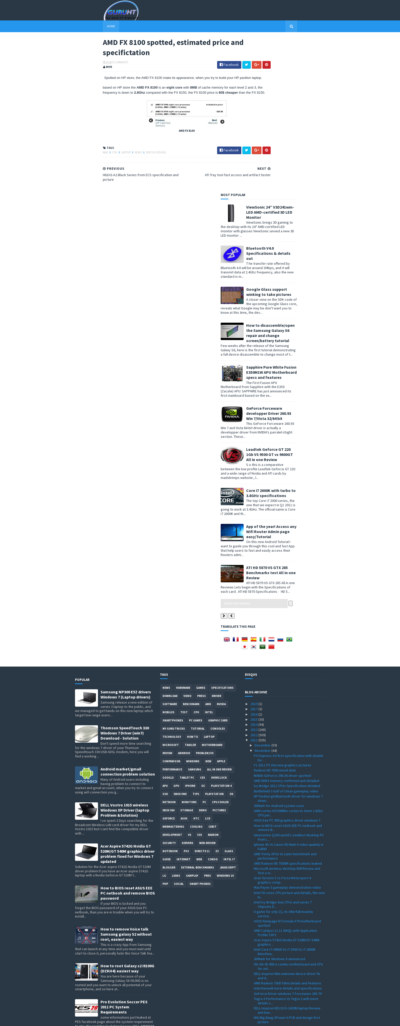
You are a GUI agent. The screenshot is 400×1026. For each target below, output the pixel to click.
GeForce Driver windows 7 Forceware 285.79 (288, 839)
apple (221, 607)
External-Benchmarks (197, 713)
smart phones (200, 729)
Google (168, 623)
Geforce (168, 664)
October (261, 936)
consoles (217, 574)
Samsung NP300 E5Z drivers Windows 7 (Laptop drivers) (126, 540)
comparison (171, 607)
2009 (254, 993)
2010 (254, 988)
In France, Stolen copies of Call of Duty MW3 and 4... (287, 874)
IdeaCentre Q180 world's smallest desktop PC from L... (289, 682)
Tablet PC (187, 623)
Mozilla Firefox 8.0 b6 (269, 882)
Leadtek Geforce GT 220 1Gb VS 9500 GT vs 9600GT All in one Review (297, 299)
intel (209, 558)
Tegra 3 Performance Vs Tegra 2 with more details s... (286, 846)
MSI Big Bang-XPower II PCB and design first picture (287, 865)
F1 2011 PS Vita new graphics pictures (282, 610)
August (260, 946)
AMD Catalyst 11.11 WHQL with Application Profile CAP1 (285, 778)
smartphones (172, 566)
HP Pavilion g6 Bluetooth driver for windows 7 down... (288, 643)
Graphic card (218, 566)
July (258, 952)
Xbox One (180, 639)
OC (203, 631)
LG (164, 721)
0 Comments (92, 65)
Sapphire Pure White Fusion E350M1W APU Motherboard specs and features (299, 217)
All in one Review (219, 615)
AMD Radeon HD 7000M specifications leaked (288, 709)
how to (192, 582)
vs (189, 680)
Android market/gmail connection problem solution (128, 617)
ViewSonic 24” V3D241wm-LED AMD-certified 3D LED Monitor (298, 57)
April (258, 967)
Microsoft (170, 590)
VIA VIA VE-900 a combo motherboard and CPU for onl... (288, 811)
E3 (217, 696)
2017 (254, 554)
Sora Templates (102, 1019)
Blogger (168, 713)
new (208, 607)
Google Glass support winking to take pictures (296, 137)
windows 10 (225, 721)
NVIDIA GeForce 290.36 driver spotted (282, 621)
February (262, 977)
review (167, 598)
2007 (254, 1003)
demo (203, 656)
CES (202, 623)
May (258, 962)
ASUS (184, 664)
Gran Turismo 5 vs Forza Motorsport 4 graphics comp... (282, 725)
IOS (199, 680)
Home (83, 26)
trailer (190, 590)
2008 (254, 998)
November (263, 596)
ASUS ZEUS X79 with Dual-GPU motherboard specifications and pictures (126, 893)
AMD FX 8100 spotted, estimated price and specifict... (286, 904)
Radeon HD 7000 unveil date (275, 615)
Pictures (219, 656)
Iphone (190, 631)
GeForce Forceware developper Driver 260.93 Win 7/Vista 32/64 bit (296, 258)
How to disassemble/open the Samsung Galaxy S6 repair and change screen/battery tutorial (298, 178)
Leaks (176, 721)
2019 (254, 549)
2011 (254, 585)
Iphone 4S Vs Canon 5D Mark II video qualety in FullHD (288, 692)
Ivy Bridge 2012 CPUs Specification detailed (287, 631)
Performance (172, 615)
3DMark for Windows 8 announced (279, 804)
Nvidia (221, 549)
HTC (196, 664)
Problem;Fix (205, 598)
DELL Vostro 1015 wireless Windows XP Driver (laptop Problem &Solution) (125, 655)
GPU (176, 631)
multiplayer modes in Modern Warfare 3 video (288, 921)
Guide (166, 705)
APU (165, 631)
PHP (165, 729)
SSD (165, 639)
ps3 (186, 696)
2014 (254, 570)
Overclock (219, 623)
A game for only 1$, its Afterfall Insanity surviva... (283, 759)
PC (204, 647)
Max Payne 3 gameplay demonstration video (287, 733)
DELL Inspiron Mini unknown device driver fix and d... (287, 821)
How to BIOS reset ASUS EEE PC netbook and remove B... (288, 673)
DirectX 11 (202, 696)
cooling (196, 672)
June (259, 957)
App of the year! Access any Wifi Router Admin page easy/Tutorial (299, 376)
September (264, 941)
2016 (254, 559)
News (111, 165)
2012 (254, 580)
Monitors (189, 647)
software (169, 549)
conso (213, 705)
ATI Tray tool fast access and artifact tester (287, 896)
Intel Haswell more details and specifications (288, 833)
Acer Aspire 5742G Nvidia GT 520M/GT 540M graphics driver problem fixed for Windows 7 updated (128, 699)
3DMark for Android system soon (279, 651)
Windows (192, 607)
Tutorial (198, 574)
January (261, 983)
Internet (184, 705)
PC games (195, 566)
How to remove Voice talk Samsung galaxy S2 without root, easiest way (126, 779)
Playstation (214, 639)
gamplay (192, 721)
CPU (87, 165)
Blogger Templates (130, 1019)
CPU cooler (220, 647)
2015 (254, 565)
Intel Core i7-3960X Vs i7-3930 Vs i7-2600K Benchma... (285, 797)
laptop (98, 165)
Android (184, 598)
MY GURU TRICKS (173, 574)
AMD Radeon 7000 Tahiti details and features (287, 828)
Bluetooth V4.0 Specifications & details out (296, 98)
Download (170, 541)
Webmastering (173, 672)
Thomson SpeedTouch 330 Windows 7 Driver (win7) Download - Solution (125, 578)
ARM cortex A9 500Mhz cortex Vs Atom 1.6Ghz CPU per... (288, 658)
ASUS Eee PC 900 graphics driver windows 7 (287, 665)
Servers (187, 688)
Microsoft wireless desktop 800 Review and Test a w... (287, 716)
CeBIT (212, 672)
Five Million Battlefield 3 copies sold (281, 926)
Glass (228, 696)
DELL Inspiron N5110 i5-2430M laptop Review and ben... (287, 855)
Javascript (228, 713)
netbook (169, 647)
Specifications (128, 165)
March (260, 972)
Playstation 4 (221, 631)
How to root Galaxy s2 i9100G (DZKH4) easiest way (127, 814)
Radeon (213, 680)
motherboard (212, 590)
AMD (78, 165)
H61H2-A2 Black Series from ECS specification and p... (288, 913)
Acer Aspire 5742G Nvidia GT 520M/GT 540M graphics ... (286, 787)
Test (184, 558)
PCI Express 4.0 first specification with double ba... (288, 603)
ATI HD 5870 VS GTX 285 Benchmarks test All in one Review (298, 418)
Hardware (183, 533)
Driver (216, 541)
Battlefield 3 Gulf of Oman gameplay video (286, 636)
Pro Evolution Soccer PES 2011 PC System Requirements (124, 852)
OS (231, 639)
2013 (254, 575)
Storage (186, 656)
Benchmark (191, 549)
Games (200, 533)
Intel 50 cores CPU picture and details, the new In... (289, 740)
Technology (171, 582)
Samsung (194, 615)
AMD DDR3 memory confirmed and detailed (286, 626)
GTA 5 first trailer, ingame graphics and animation (283, 889)
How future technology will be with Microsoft (287, 931)
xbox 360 (168, 656)
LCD (207, 664)
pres (207, 721)
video (187, 541)
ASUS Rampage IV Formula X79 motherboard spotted (287, 768)
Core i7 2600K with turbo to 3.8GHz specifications (298, 338)
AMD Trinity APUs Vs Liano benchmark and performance (285, 701)
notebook (170, 696)
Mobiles (168, 558)
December (263, 590)
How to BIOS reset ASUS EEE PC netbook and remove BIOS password (128, 738)
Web (199, 705)
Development (172, 680)
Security (169, 688)
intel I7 (229, 705)
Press (201, 541)
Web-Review (207, 688)
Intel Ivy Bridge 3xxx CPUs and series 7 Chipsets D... (283, 749)
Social (179, 729)
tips (196, 639)
